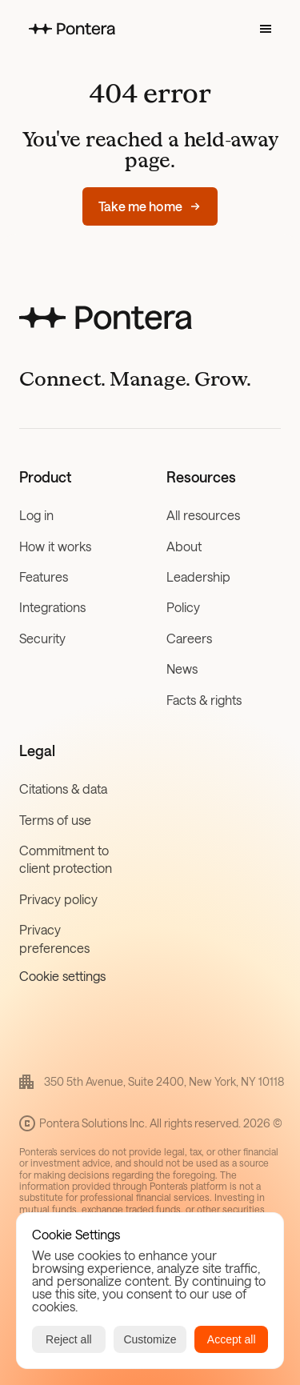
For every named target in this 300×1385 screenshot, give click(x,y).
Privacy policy (58, 899)
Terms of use (55, 819)
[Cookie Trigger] (62, 976)
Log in (36, 514)
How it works (55, 546)
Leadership (198, 576)
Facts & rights (204, 699)
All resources (203, 514)
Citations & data (63, 788)
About (184, 546)
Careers (189, 638)
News (182, 668)
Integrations (52, 606)
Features (43, 576)
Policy (183, 606)
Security (42, 638)
